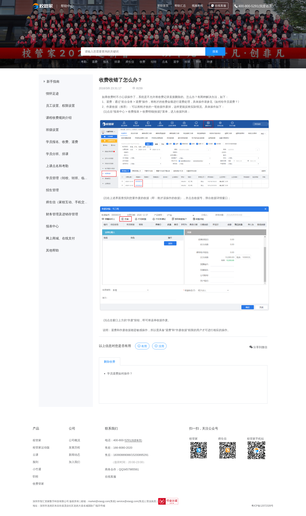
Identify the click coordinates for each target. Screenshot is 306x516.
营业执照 (151, 501)
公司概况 (74, 440)
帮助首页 (163, 5)
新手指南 (53, 81)
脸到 (35, 462)
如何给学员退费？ (226, 101)
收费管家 (38, 483)
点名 (165, 61)
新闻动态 (74, 454)
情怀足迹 (52, 93)
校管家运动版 (41, 447)
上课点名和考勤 (57, 166)
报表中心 (52, 226)
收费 (142, 61)
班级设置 (52, 129)
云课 (35, 454)
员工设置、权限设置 (60, 105)
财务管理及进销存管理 (62, 214)
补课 (209, 61)
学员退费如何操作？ (119, 373)
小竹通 (37, 469)
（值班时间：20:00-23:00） (128, 462)
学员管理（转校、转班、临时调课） (71, 178)
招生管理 (52, 190)
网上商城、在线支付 (60, 238)
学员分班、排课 (57, 154)
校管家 (37, 440)
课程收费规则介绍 (59, 117)
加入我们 (74, 462)
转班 (187, 61)
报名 (106, 61)
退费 (95, 61)
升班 (198, 61)
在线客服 (218, 5)
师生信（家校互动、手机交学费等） (71, 202)
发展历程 (74, 447)
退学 (176, 61)
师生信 (130, 61)
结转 (154, 61)
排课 (117, 61)
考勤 (83, 61)
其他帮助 (52, 250)
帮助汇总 (180, 5)
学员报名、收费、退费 (62, 142)
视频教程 (197, 5)
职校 (35, 476)
